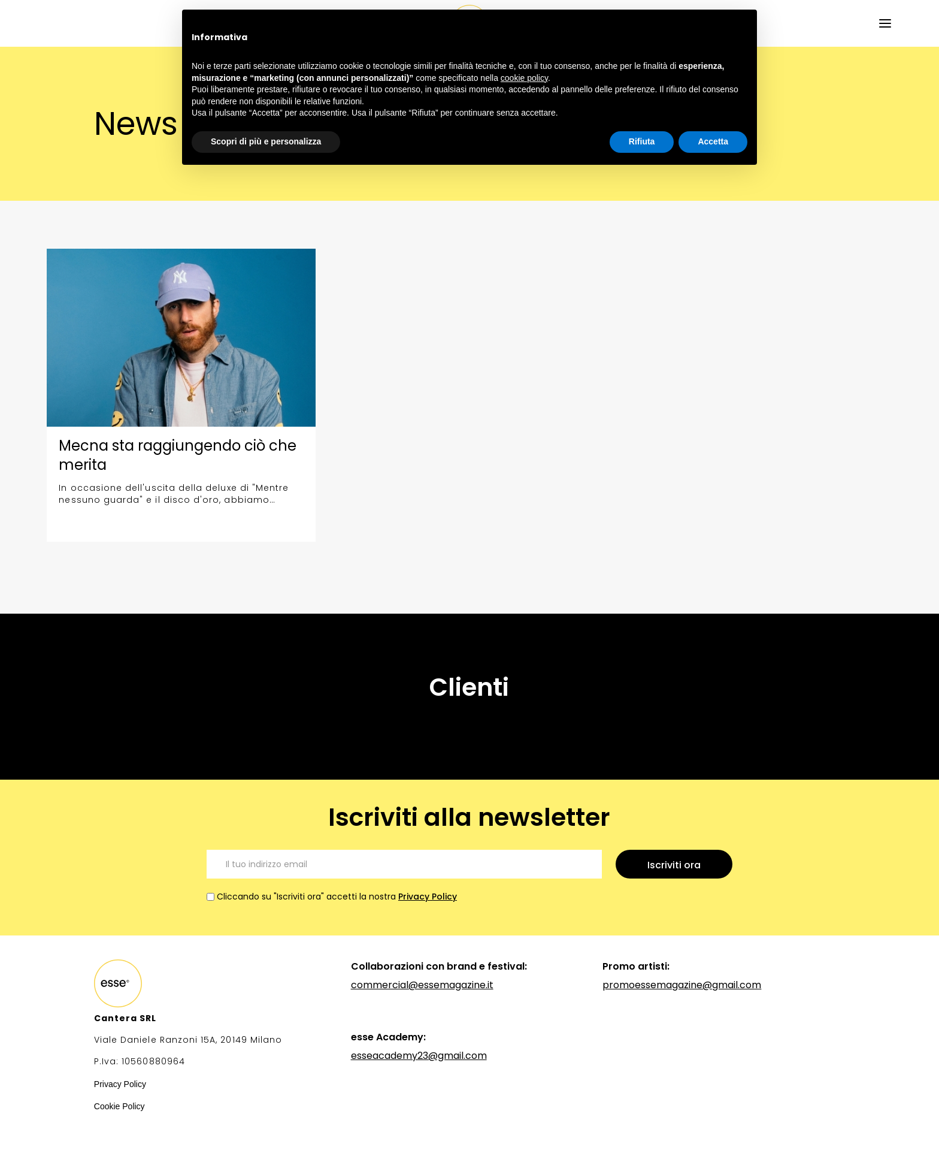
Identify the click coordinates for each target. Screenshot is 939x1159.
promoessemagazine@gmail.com (681, 985)
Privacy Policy (427, 897)
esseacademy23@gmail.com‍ (419, 1056)
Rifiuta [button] (642, 141)
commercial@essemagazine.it (422, 985)
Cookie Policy (119, 1106)
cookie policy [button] (524, 78)
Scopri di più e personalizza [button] (266, 141)
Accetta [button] (713, 141)
